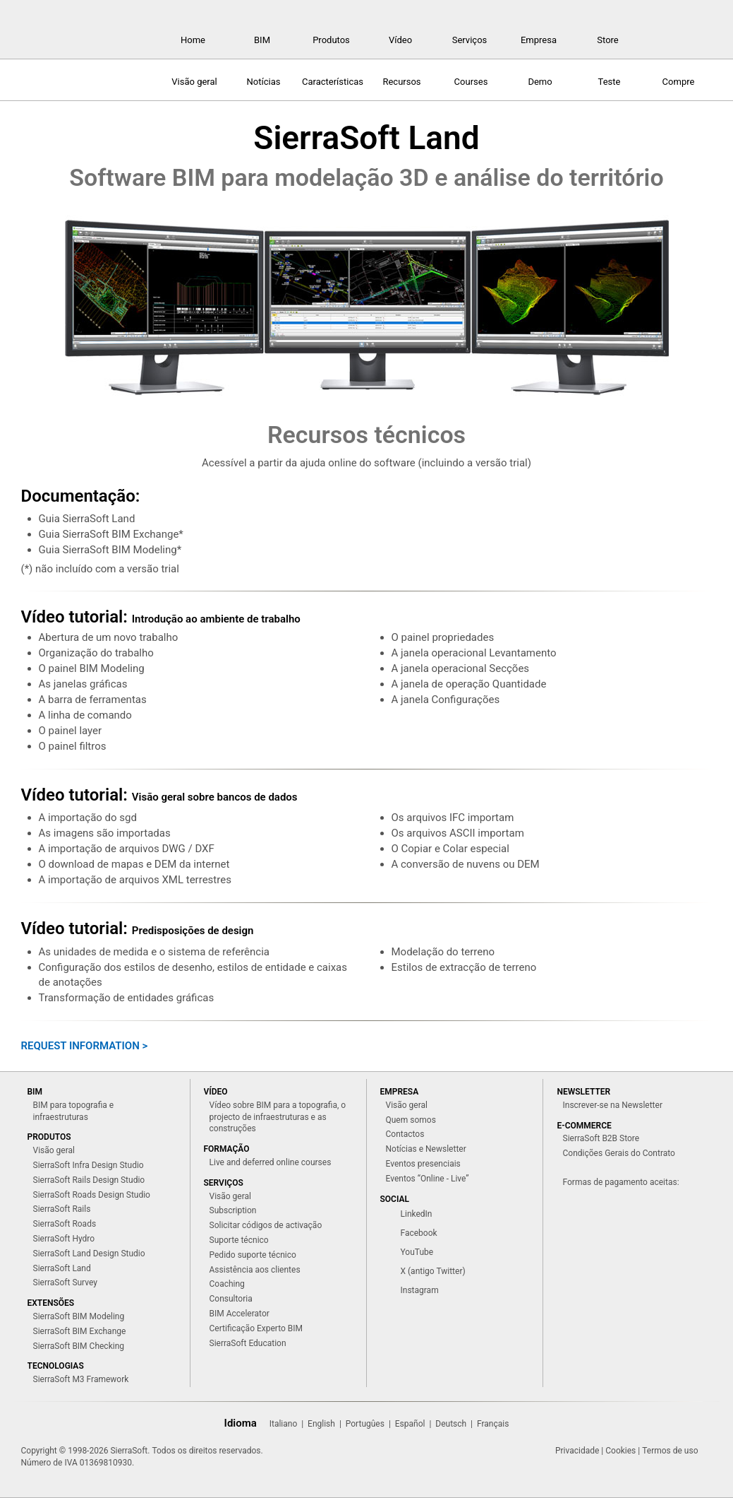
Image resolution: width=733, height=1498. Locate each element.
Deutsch (450, 1424)
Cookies (620, 1451)
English (321, 1424)
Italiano (283, 1424)
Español (410, 1424)
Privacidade (577, 1451)
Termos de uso (670, 1451)
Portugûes (365, 1424)
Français (493, 1424)
